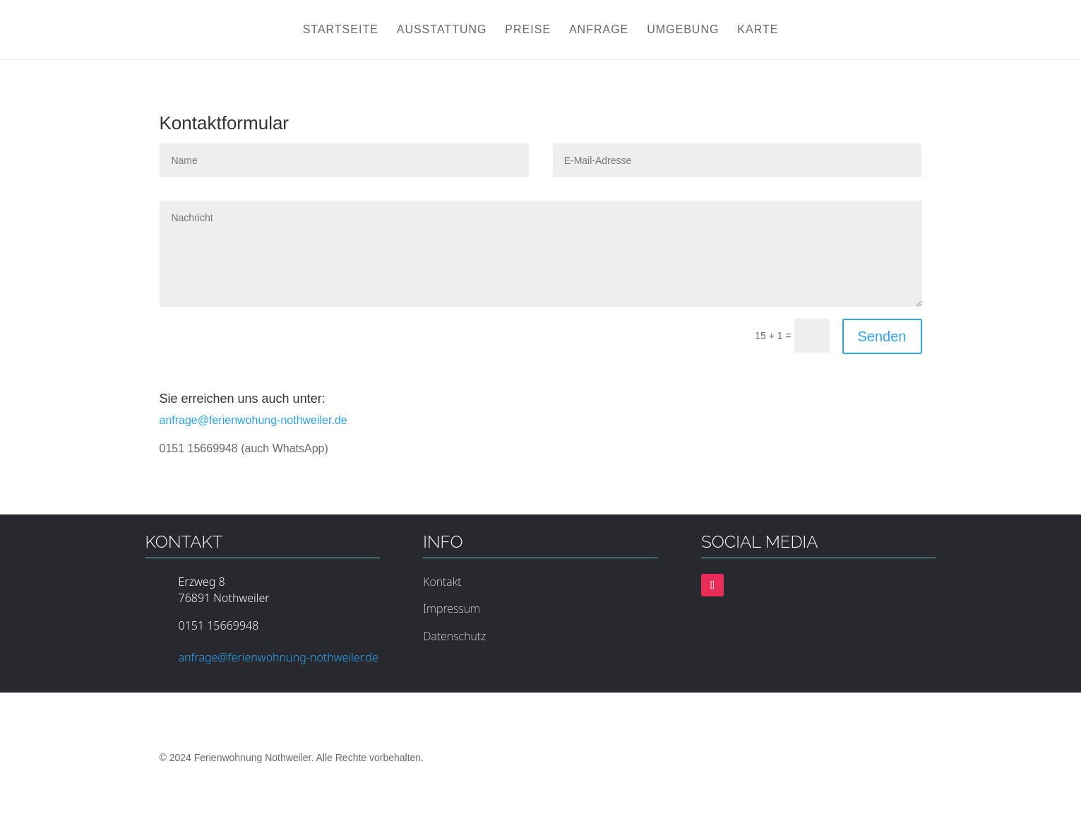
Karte (757, 30)
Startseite (340, 30)
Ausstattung (442, 30)
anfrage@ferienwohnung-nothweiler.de (278, 657)
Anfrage (598, 30)
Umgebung (683, 30)
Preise (528, 30)
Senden (882, 336)
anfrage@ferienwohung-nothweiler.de (253, 420)
